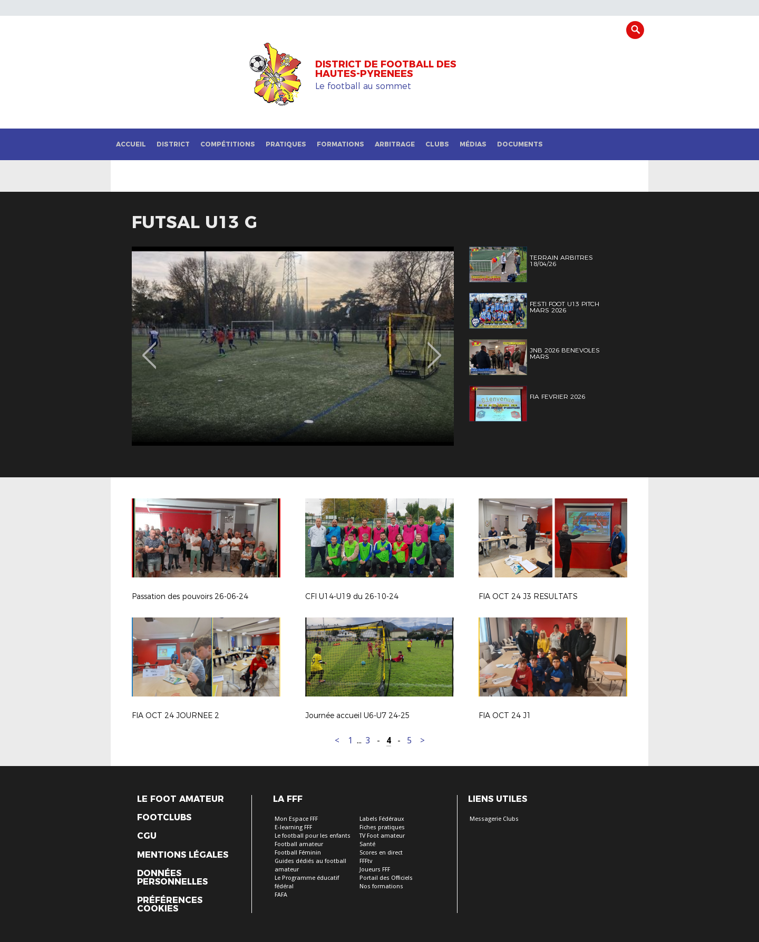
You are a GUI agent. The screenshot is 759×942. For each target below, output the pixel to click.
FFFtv (365, 861)
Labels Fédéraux (381, 819)
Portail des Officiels (386, 878)
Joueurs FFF (374, 869)
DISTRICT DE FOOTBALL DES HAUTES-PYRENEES (385, 69)
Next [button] (434, 347)
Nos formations (381, 886)
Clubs (437, 144)
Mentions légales (182, 855)
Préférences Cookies (169, 904)
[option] (293, 346)
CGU (147, 836)
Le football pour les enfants (313, 835)
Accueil (131, 144)
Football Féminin (298, 852)
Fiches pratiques (382, 827)
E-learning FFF (293, 827)
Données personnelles (172, 877)
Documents (520, 144)
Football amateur (299, 844)
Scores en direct (381, 852)
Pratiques (286, 144)
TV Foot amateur (382, 835)
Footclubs (164, 817)
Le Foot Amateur (180, 799)
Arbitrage (395, 144)
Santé (367, 844)
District (173, 144)
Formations (340, 144)
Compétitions (227, 144)
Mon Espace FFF (296, 819)
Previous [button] (149, 347)
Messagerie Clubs (494, 819)
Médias (473, 144)
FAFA (281, 894)
